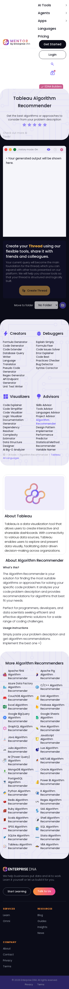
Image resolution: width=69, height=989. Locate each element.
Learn (6, 915)
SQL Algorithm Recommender (47, 828)
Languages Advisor (48, 412)
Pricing (43, 36)
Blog (40, 915)
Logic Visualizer (12, 416)
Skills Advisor (44, 405)
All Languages (11, 458)
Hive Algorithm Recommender (47, 728)
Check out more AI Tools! (18, 134)
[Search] (52, 64)
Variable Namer (46, 449)
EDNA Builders (51, 87)
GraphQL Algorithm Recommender (18, 728)
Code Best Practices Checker (48, 358)
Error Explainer (45, 353)
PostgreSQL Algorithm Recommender (15, 782)
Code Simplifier (12, 409)
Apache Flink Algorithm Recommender (15, 674)
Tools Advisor (44, 409)
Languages (47, 28)
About (7, 948)
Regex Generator (14, 375)
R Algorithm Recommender (47, 793)
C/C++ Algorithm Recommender (48, 687)
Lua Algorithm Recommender (47, 750)
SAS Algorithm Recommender (47, 810)
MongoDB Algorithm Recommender (18, 771)
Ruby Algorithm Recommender (15, 810)
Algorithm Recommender (46, 421)
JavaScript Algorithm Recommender (47, 739)
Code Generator (13, 346)
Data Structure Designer (12, 444)
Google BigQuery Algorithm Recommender (16, 717)
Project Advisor (45, 416)
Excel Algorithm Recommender (15, 706)
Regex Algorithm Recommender (48, 801)
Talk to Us (44, 891)
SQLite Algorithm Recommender (16, 837)
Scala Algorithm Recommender (15, 819)
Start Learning (17, 891)
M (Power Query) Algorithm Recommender (16, 760)
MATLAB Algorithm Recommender (49, 760)
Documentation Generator (13, 421)
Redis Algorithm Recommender (15, 801)
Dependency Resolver (11, 429)
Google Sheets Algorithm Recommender (47, 717)
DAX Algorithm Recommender (47, 698)
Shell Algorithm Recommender (47, 819)
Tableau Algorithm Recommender (17, 846)
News (41, 933)
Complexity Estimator (10, 436)
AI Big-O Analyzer (14, 449)
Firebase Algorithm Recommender (49, 706)
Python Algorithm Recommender (16, 793)
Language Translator (9, 362)
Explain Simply (45, 342)
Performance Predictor (44, 436)
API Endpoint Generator (11, 381)
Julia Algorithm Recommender (15, 750)
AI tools (12, 454)
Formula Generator (15, 342)
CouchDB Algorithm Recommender (18, 698)
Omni (6, 921)
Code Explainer (12, 405)
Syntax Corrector (47, 368)
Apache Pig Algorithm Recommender (47, 674)
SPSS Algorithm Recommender (15, 828)
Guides (42, 921)
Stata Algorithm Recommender (48, 837)
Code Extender (12, 349)
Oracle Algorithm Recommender (48, 771)
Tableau (55, 454)
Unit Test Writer (13, 386)
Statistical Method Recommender (47, 444)
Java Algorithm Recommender (15, 739)
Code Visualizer (12, 412)
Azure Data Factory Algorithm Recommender (18, 687)
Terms (7, 966)
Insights (42, 927)
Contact (8, 954)
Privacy (7, 960)
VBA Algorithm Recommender (47, 846)
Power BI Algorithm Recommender (49, 782)
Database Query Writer (13, 355)
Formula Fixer (44, 346)
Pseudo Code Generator (11, 370)
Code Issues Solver (48, 349)
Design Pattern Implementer (45, 429)
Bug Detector (44, 364)
